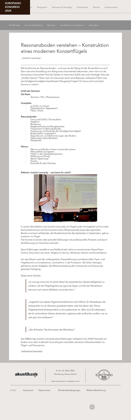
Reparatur (51, 25)
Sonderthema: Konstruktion (72, 25)
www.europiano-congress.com (65, 381)
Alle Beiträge (14, 25)
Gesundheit (94, 25)
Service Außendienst (33, 25)
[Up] (92, 407)
